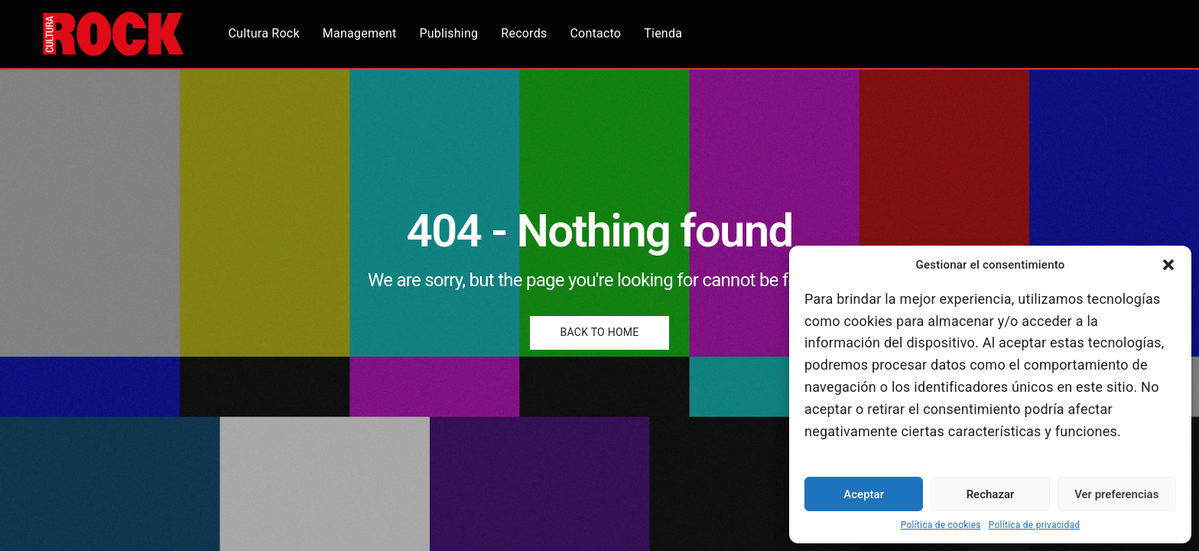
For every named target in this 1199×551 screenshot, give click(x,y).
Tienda (667, 34)
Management (364, 34)
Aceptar (863, 494)
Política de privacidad (1034, 525)
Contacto (600, 34)
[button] (1168, 264)
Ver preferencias (1116, 494)
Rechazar (991, 494)
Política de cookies (941, 525)
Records (528, 34)
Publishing (453, 34)
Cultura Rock (268, 34)
